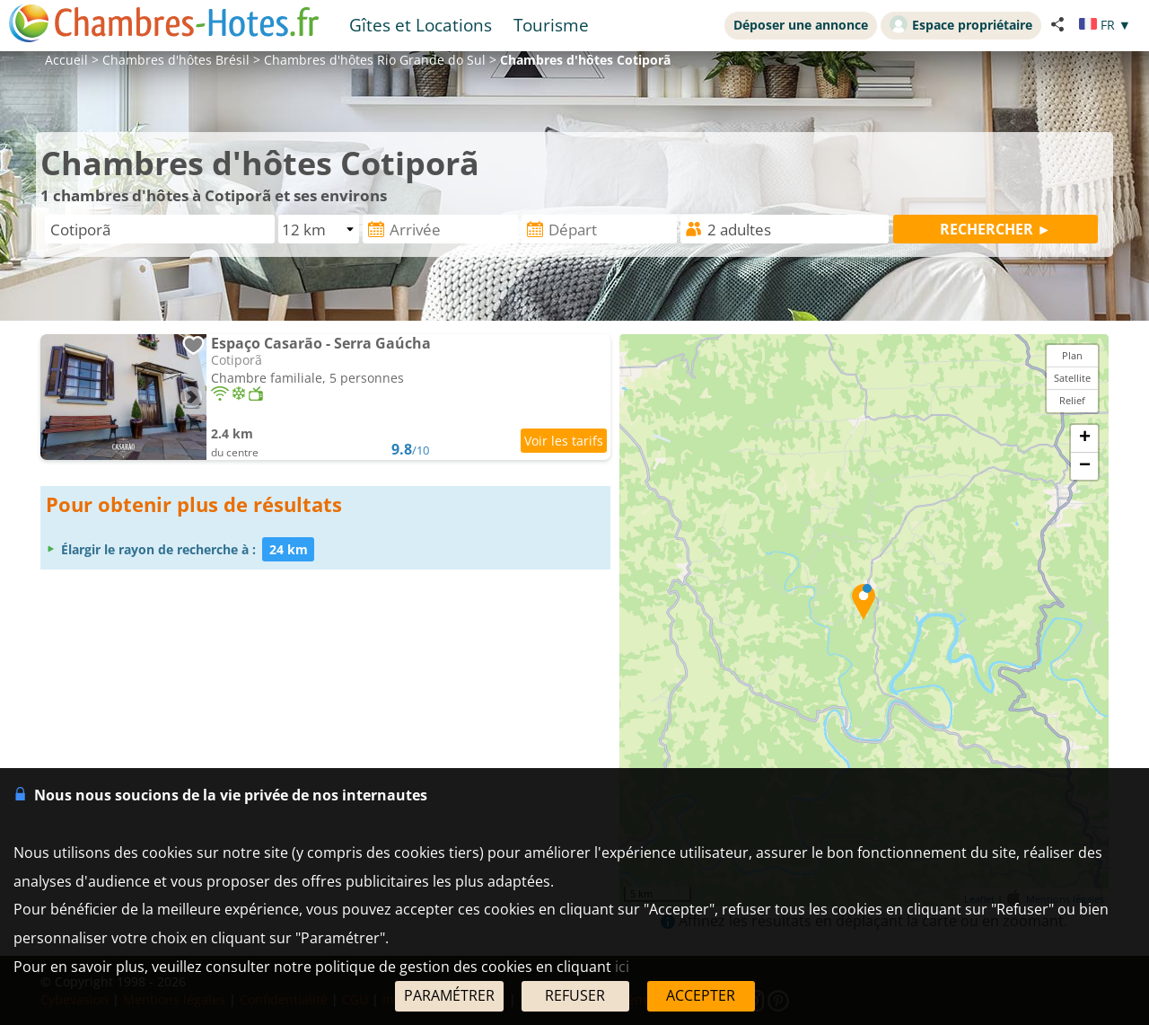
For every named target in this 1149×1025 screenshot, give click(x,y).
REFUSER (575, 995)
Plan (1072, 355)
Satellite (1072, 377)
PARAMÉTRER (449, 995)
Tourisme (551, 24)
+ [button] (1085, 438)
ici (622, 966)
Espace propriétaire (961, 24)
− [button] (1085, 466)
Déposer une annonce (800, 24)
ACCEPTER (700, 995)
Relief (1072, 400)
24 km (288, 549)
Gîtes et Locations (420, 24)
